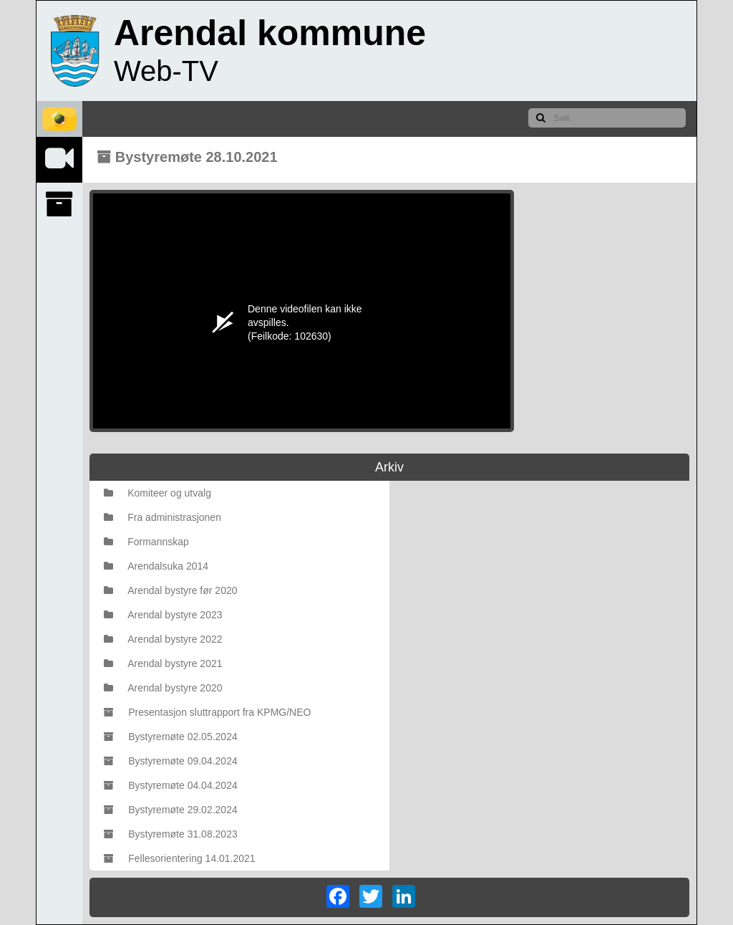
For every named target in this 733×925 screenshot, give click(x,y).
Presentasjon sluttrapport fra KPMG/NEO (207, 712)
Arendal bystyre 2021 (163, 663)
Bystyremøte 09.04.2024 (171, 761)
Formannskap (146, 541)
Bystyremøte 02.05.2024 (171, 736)
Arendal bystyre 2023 (163, 614)
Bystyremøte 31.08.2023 (171, 834)
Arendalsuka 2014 (156, 566)
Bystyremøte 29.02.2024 (171, 809)
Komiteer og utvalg (157, 493)
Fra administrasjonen (162, 517)
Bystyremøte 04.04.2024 (171, 785)
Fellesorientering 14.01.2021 (179, 858)
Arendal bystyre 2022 (163, 639)
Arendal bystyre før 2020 (170, 590)
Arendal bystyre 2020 (163, 688)
